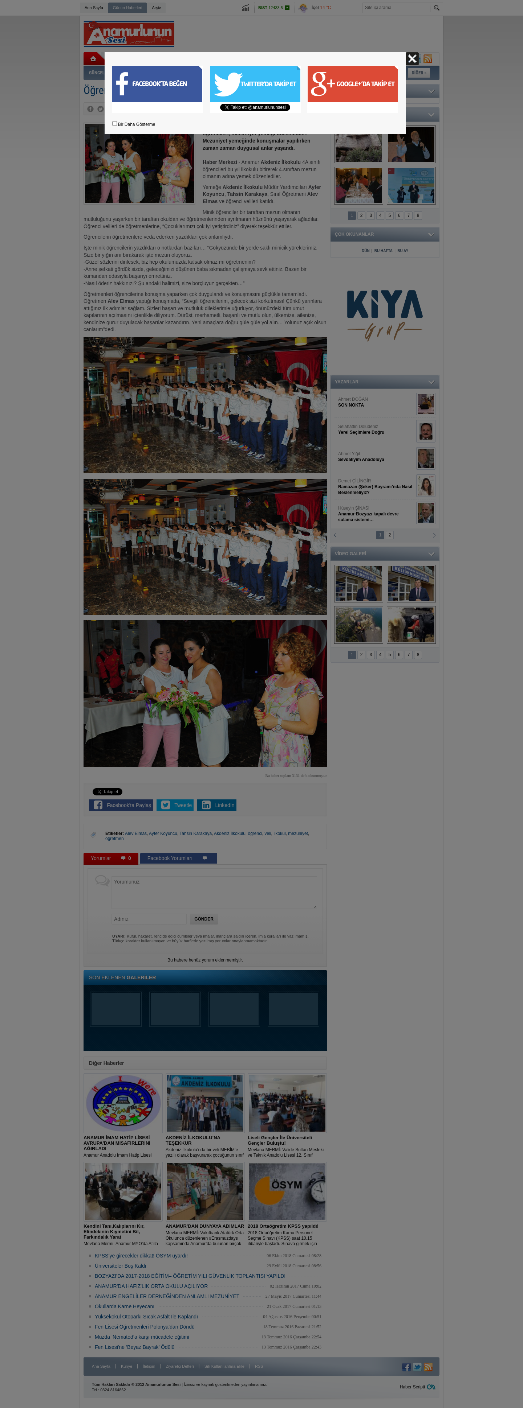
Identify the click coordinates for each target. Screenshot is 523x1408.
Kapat (412, 58)
